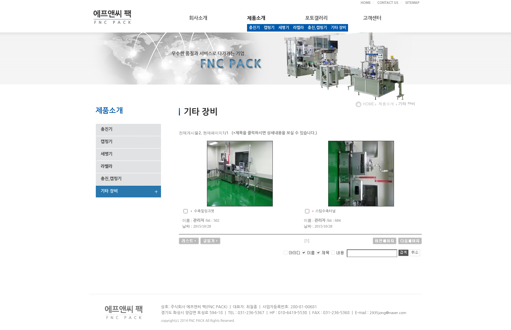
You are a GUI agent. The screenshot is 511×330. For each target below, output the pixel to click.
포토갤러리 (316, 18)
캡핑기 (269, 28)
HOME (365, 103)
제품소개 (386, 103)
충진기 (254, 28)
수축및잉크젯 (204, 211)
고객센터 (372, 18)
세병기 (283, 28)
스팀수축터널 (325, 211)
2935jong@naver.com (388, 313)
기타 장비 (338, 28)
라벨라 (298, 28)
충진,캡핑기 (317, 28)
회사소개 (198, 18)
